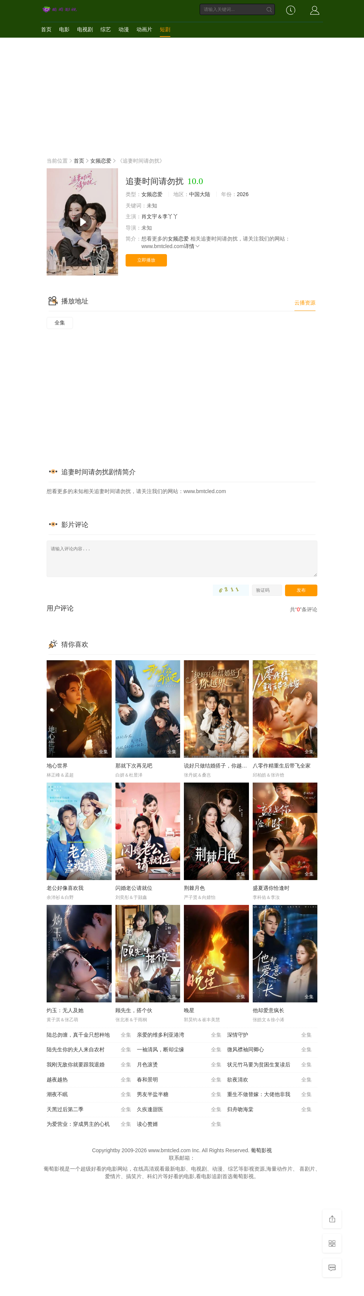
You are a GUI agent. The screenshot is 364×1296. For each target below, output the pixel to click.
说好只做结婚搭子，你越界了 (218, 766)
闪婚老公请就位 (133, 888)
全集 (60, 323)
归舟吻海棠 (269, 1109)
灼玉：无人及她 (65, 1010)
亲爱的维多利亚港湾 (179, 1035)
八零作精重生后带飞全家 (282, 766)
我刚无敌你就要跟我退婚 (89, 1065)
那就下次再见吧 (133, 766)
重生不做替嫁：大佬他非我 (269, 1094)
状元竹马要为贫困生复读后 (269, 1065)
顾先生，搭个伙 (133, 1010)
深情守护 (269, 1035)
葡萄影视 (261, 1150)
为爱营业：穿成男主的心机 (89, 1124)
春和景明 (179, 1080)
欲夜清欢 (269, 1080)
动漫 (123, 29)
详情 (192, 246)
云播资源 (304, 303)
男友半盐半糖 (179, 1094)
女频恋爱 (100, 161)
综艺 (105, 29)
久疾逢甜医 (179, 1109)
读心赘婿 (179, 1124)
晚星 (189, 1010)
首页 (46, 29)
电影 (64, 29)
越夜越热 (89, 1080)
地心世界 (57, 766)
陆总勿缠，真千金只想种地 (89, 1035)
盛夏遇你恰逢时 (271, 888)
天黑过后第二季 (89, 1109)
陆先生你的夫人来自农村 (89, 1050)
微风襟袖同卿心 (269, 1050)
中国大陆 (199, 194)
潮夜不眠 (89, 1094)
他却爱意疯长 (268, 1010)
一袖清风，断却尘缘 (179, 1050)
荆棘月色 (194, 888)
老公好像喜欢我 (65, 888)
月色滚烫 (179, 1065)
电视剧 (85, 29)
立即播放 (146, 260)
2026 (243, 194)
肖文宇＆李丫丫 (159, 216)
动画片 (144, 29)
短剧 (165, 29)
